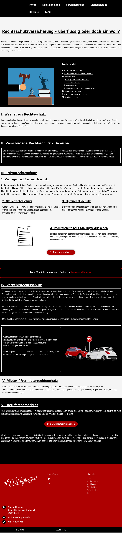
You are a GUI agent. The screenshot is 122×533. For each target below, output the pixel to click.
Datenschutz (61, 530)
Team (89, 493)
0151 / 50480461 (16, 522)
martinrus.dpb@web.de (19, 517)
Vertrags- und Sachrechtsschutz (77, 80)
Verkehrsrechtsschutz (73, 91)
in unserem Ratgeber (81, 272)
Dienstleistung (92, 487)
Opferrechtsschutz (73, 85)
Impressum (20, 530)
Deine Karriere (92, 490)
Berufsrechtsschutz (72, 97)
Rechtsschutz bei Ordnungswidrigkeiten (81, 88)
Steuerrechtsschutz (73, 83)
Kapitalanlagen (93, 482)
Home (89, 479)
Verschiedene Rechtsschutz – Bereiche (79, 74)
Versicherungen (93, 484)
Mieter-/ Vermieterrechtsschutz (76, 94)
